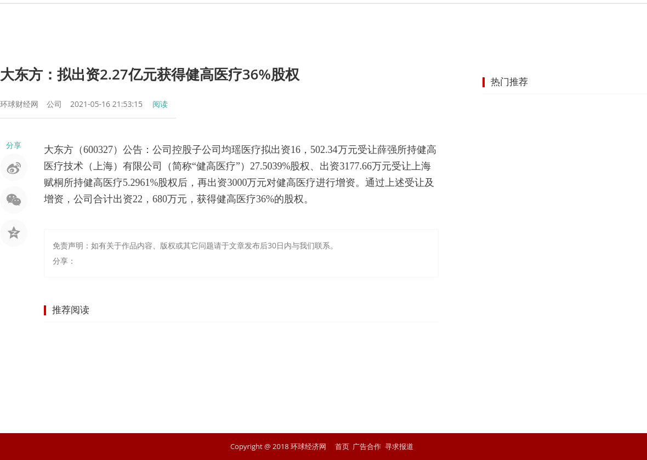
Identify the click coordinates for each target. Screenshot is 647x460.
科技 (472, 19)
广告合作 (367, 446)
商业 (315, 19)
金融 (275, 19)
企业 (354, 19)
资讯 (196, 19)
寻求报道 (399, 446)
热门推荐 (509, 81)
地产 (393, 19)
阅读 (160, 104)
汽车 (433, 19)
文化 (512, 19)
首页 (157, 19)
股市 (236, 19)
